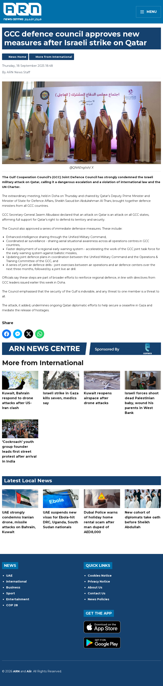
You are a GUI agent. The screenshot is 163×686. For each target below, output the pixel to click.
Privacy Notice (99, 581)
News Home (17, 56)
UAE (9, 575)
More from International (54, 56)
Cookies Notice (100, 575)
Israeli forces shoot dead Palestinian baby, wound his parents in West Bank (143, 393)
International (16, 581)
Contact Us (96, 593)
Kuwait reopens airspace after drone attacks (102, 388)
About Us (95, 587)
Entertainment (17, 599)
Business (13, 587)
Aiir (29, 671)
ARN (16, 671)
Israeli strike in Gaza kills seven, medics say (61, 388)
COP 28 (12, 605)
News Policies (98, 599)
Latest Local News (28, 481)
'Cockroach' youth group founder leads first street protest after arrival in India (20, 441)
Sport (10, 593)
